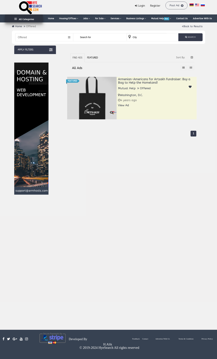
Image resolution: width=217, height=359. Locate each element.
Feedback (136, 339)
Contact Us (182, 18)
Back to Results (192, 26)
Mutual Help (161, 18)
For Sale (100, 18)
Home (51, 18)
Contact (145, 339)
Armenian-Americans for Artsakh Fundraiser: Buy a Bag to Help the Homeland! (154, 80)
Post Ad (176, 5)
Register (155, 5)
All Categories (25, 19)
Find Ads (77, 57)
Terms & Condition (186, 339)
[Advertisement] (31, 262)
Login (140, 5)
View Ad (123, 105)
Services (116, 18)
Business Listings (136, 18)
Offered (145, 88)
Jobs (86, 18)
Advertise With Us (202, 18)
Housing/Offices (68, 18)
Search (190, 37)
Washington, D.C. (131, 95)
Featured (92, 57)
